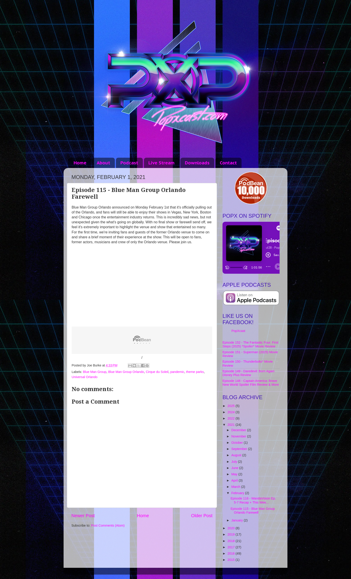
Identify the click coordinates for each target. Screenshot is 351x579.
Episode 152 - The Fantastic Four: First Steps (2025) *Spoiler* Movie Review (250, 344)
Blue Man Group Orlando (126, 372)
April (235, 480)
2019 (231, 534)
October (237, 442)
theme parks (195, 372)
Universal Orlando (84, 377)
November (239, 436)
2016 (231, 553)
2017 (231, 547)
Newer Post (83, 515)
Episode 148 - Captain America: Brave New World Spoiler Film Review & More (251, 382)
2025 (231, 406)
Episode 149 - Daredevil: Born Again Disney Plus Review (248, 373)
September (239, 449)
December (239, 430)
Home (80, 163)
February (238, 493)
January (237, 520)
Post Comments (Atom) (108, 525)
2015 (231, 560)
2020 (231, 528)
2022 (231, 418)
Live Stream (161, 163)
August (236, 455)
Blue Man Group (94, 372)
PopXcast (238, 331)
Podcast (129, 163)
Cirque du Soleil (157, 372)
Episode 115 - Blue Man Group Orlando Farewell (253, 510)
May (234, 474)
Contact (228, 163)
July (234, 461)
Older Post (201, 515)
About (103, 163)
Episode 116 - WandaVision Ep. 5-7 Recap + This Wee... (253, 500)
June (235, 468)
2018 (231, 541)
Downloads (197, 163)
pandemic (177, 372)
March (236, 487)
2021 (231, 424)
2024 (231, 412)
